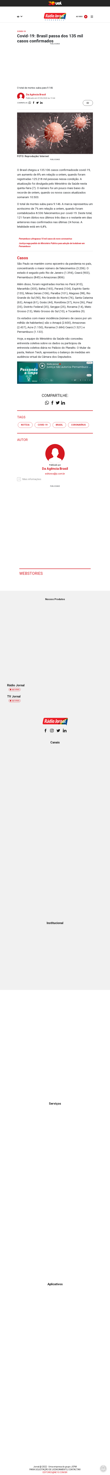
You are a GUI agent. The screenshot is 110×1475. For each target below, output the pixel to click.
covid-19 (42, 425)
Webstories (31, 573)
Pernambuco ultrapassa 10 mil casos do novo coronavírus (45, 239)
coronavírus (78, 425)
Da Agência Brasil (36, 94)
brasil (59, 425)
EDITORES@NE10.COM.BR (55, 1472)
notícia (25, 425)
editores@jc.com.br (55, 473)
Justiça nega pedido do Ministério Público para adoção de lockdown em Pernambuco (52, 245)
